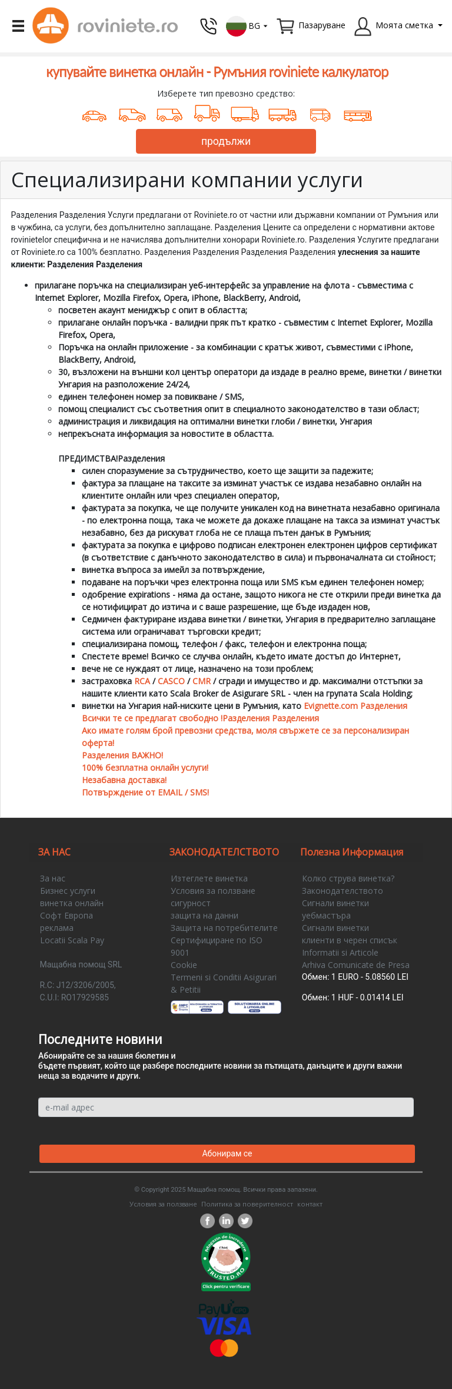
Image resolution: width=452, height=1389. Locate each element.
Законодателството (342, 890)
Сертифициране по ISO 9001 (216, 946)
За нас (52, 878)
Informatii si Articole (340, 952)
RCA (142, 681)
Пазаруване (321, 25)
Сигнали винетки (335, 903)
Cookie (184, 964)
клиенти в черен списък (349, 940)
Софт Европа (66, 915)
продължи (226, 141)
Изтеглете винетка (209, 878)
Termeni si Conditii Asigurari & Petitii (224, 983)
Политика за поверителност (247, 1203)
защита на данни (204, 915)
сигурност (191, 903)
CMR (201, 681)
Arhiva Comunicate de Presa (356, 964)
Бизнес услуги (67, 890)
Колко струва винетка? (348, 878)
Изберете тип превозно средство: (226, 93)
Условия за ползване (213, 890)
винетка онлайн (72, 903)
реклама (57, 927)
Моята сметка (404, 25)
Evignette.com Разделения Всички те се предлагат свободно (244, 718)
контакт (310, 1203)
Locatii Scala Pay (72, 940)
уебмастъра (326, 915)
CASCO (171, 681)
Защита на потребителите (224, 927)
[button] (247, 25)
